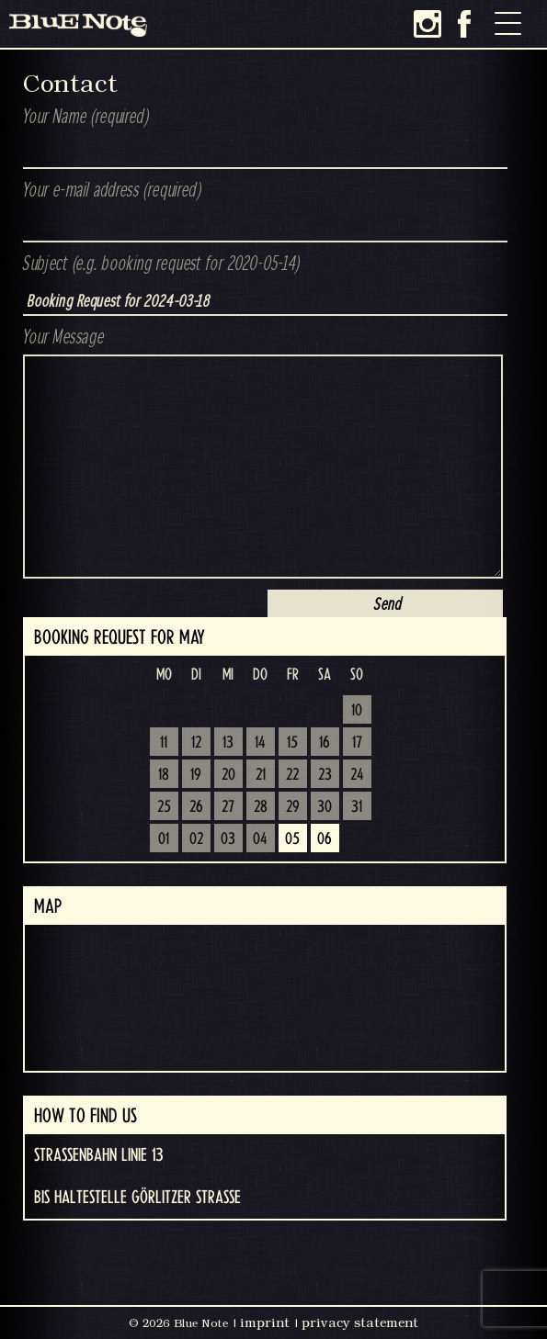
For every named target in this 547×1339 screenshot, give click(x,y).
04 (260, 839)
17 (357, 743)
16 (324, 743)
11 (163, 743)
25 (164, 807)
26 (196, 807)
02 (196, 839)
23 (325, 775)
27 (228, 807)
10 (356, 711)
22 (292, 775)
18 (163, 775)
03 (228, 839)
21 (261, 775)
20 (228, 775)
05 (292, 839)
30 (324, 807)
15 (292, 743)
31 (356, 807)
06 (324, 839)
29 (293, 807)
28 (261, 807)
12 (196, 743)
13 (228, 743)
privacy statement (360, 1322)
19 (195, 775)
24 (357, 775)
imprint (265, 1322)
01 (163, 839)
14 (260, 743)
